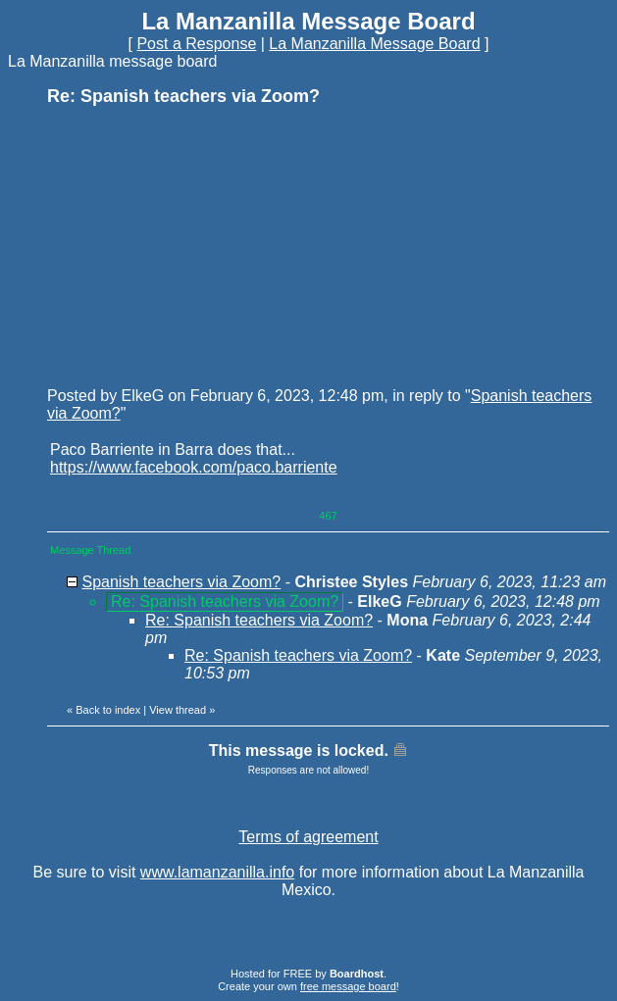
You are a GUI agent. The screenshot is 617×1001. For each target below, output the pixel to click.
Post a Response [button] (196, 43)
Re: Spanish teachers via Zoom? (259, 620)
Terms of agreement (308, 836)
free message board (348, 986)
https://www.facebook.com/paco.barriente (193, 467)
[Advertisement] (194, 245)
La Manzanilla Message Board (374, 43)
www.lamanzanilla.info (217, 872)
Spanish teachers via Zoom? (181, 582)
